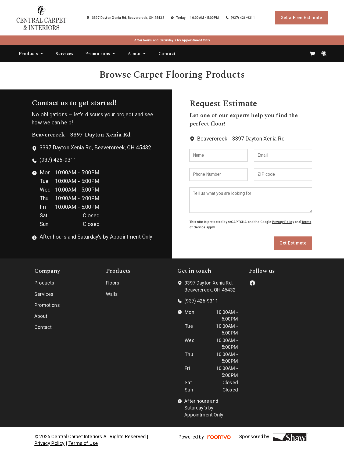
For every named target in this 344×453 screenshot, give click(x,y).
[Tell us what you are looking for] (250, 200)
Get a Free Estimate (301, 17)
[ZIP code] (283, 174)
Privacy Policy (283, 222)
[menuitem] (31, 53)
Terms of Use (83, 443)
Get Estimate (293, 243)
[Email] (283, 155)
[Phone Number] (218, 174)
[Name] (218, 155)
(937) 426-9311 (243, 18)
